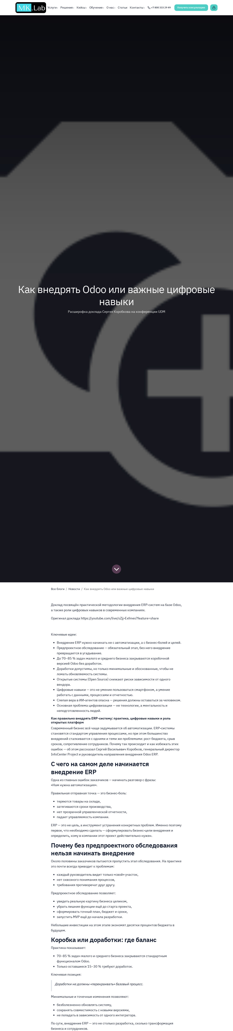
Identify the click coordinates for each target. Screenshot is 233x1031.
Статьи (122, 7)
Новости (74, 589)
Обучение (96, 7)
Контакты (136, 7)
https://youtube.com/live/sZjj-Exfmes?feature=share (120, 618)
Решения (66, 7)
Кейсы (81, 7)
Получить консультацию (191, 7)
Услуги (52, 7)
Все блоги (57, 589)
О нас (110, 7)
